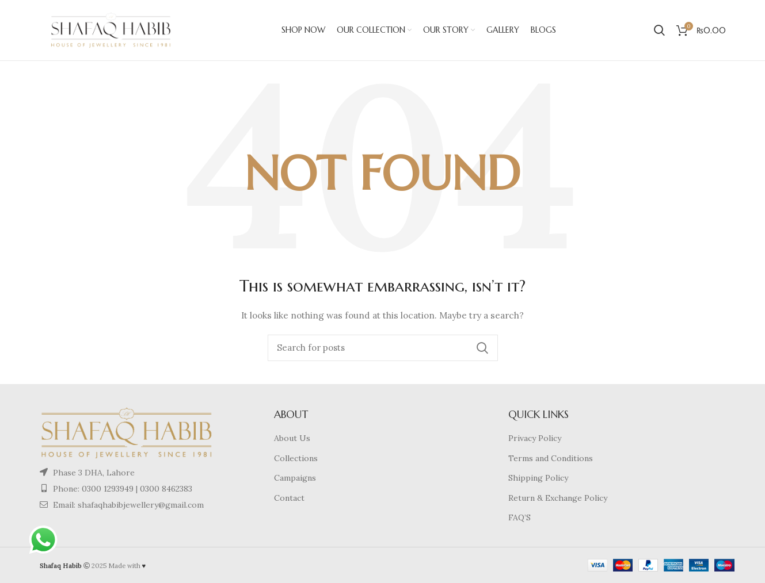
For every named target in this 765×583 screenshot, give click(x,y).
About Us (292, 438)
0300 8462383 (166, 489)
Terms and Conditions (550, 458)
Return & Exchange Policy (557, 498)
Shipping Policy (538, 478)
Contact (289, 498)
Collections (296, 458)
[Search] (383, 348)
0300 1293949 (106, 489)
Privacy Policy (534, 438)
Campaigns (295, 478)
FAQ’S (519, 517)
